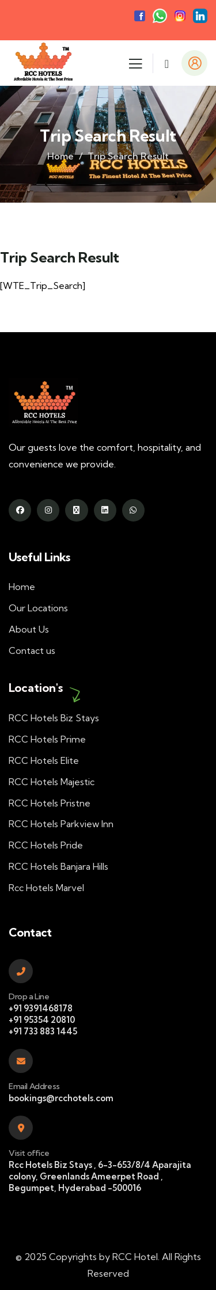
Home (60, 156)
